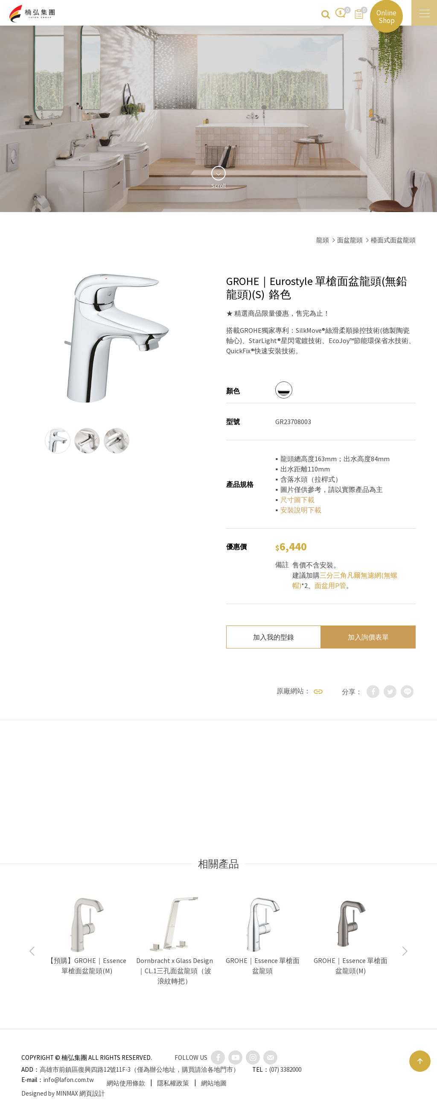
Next (405, 951)
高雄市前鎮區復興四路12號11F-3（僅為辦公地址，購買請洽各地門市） (139, 1069)
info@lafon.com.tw (69, 1080)
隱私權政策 (173, 1083)
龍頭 (322, 240)
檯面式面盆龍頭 (393, 240)
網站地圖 (214, 1083)
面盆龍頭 (350, 240)
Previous (32, 951)
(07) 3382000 (285, 1069)
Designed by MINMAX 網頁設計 (63, 1093)
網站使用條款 (126, 1083)
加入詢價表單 (368, 637)
